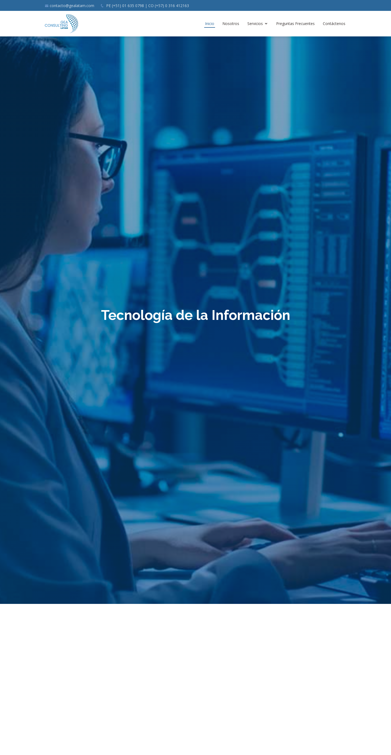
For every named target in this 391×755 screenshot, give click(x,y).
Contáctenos (334, 23)
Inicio (209, 23)
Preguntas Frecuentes (295, 23)
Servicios (255, 23)
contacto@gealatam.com (72, 5)
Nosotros (230, 23)
